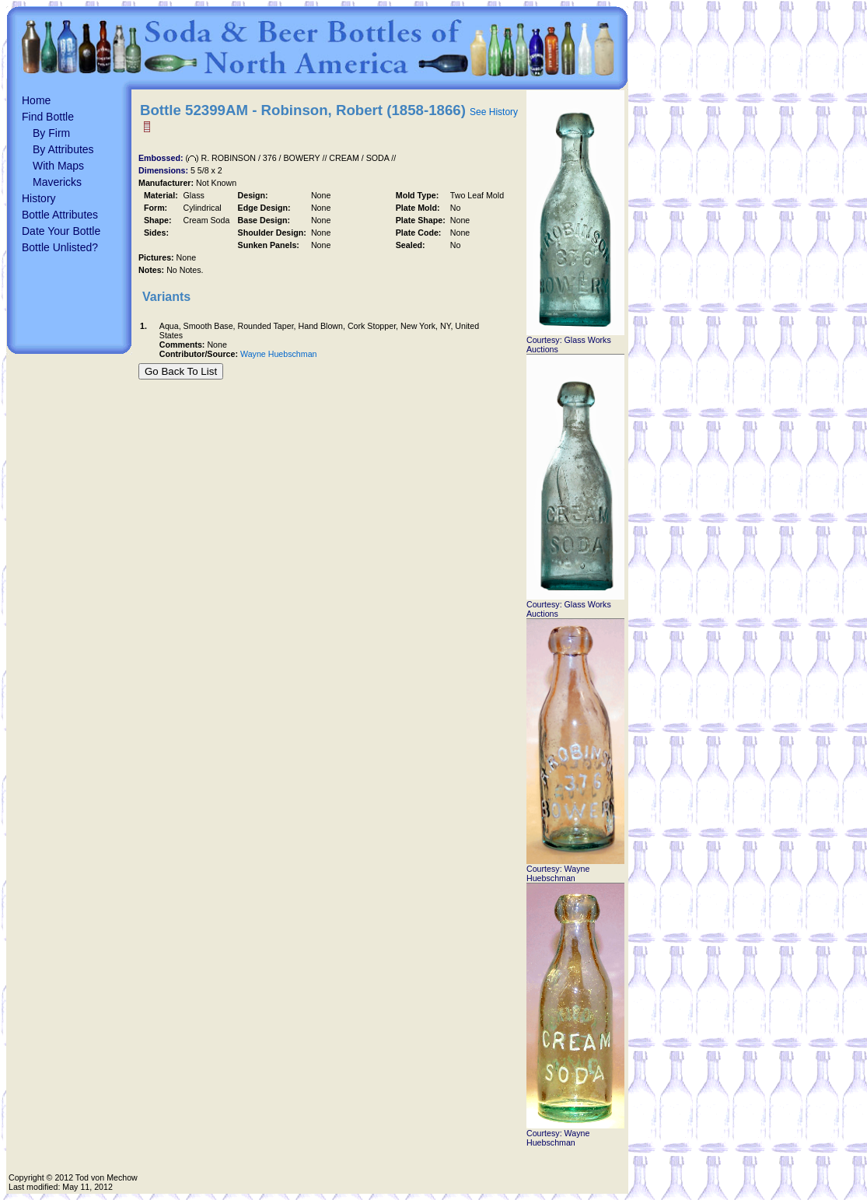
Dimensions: (164, 170)
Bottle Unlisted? (60, 247)
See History (494, 112)
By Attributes (63, 149)
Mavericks (57, 182)
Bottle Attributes (60, 214)
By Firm (51, 133)
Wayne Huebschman (278, 354)
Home (36, 100)
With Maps (58, 165)
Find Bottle (48, 116)
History (39, 198)
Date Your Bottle (61, 231)
